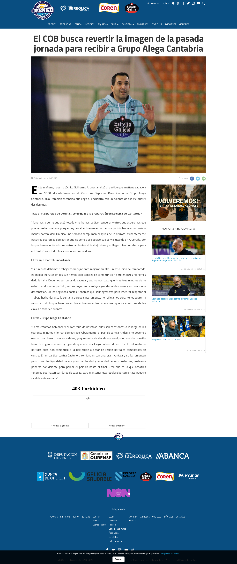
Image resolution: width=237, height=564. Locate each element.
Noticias (90, 24)
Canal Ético (113, 537)
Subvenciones (115, 541)
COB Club (157, 24)
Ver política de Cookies (170, 553)
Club (114, 24)
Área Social (114, 532)
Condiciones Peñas (117, 528)
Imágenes (170, 24)
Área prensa (153, 3)
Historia (112, 524)
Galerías (184, 24)
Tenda (78, 24)
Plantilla (96, 520)
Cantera (128, 24)
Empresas (142, 24)
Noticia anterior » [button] (117, 425)
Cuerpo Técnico (99, 524)
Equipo (103, 24)
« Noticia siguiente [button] (60, 425)
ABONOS (52, 24)
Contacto (166, 3)
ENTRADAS (65, 24)
